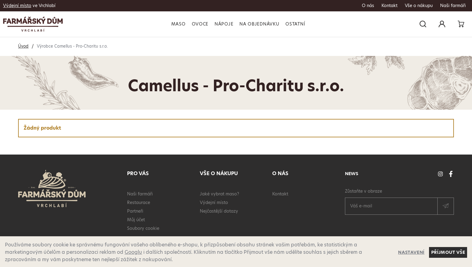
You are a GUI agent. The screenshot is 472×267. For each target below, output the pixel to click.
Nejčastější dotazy (219, 211)
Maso (178, 24)
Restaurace (138, 202)
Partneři (135, 211)
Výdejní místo (17, 5)
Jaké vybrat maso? (219, 194)
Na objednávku (259, 24)
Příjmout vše (448, 252)
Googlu (133, 252)
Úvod (23, 46)
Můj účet (136, 220)
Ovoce (200, 24)
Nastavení (411, 252)
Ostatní (295, 24)
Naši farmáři (453, 5)
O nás (368, 5)
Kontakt (389, 5)
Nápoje (224, 24)
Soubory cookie (143, 228)
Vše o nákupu (419, 5)
